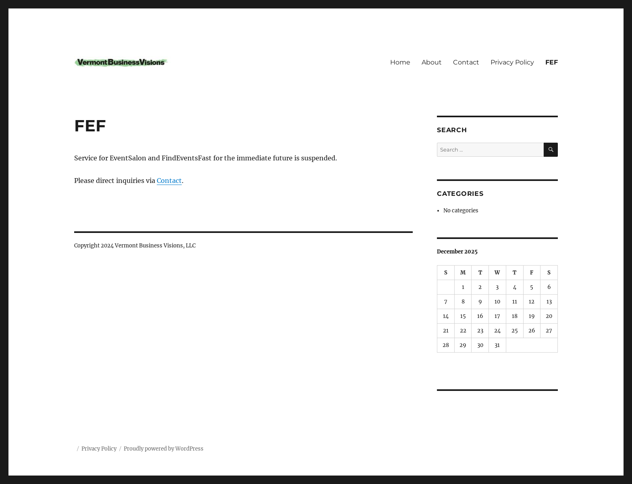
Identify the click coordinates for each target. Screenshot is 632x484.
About (432, 62)
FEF (551, 62)
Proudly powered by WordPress (164, 448)
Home (400, 62)
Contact (466, 62)
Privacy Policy (512, 62)
